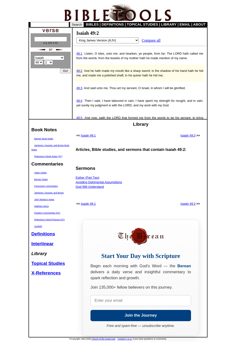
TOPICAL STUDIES (142, 24)
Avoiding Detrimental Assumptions (99, 182)
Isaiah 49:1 (88, 135)
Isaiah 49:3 (188, 135)
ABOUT (199, 24)
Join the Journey (141, 315)
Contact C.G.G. (125, 339)
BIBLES (92, 24)
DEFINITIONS (113, 24)
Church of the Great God (103, 339)
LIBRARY (168, 24)
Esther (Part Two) (87, 177)
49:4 (79, 101)
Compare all (151, 40)
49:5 (79, 118)
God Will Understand (90, 186)
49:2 (79, 71)
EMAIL (185, 24)
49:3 (79, 88)
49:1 (79, 53)
